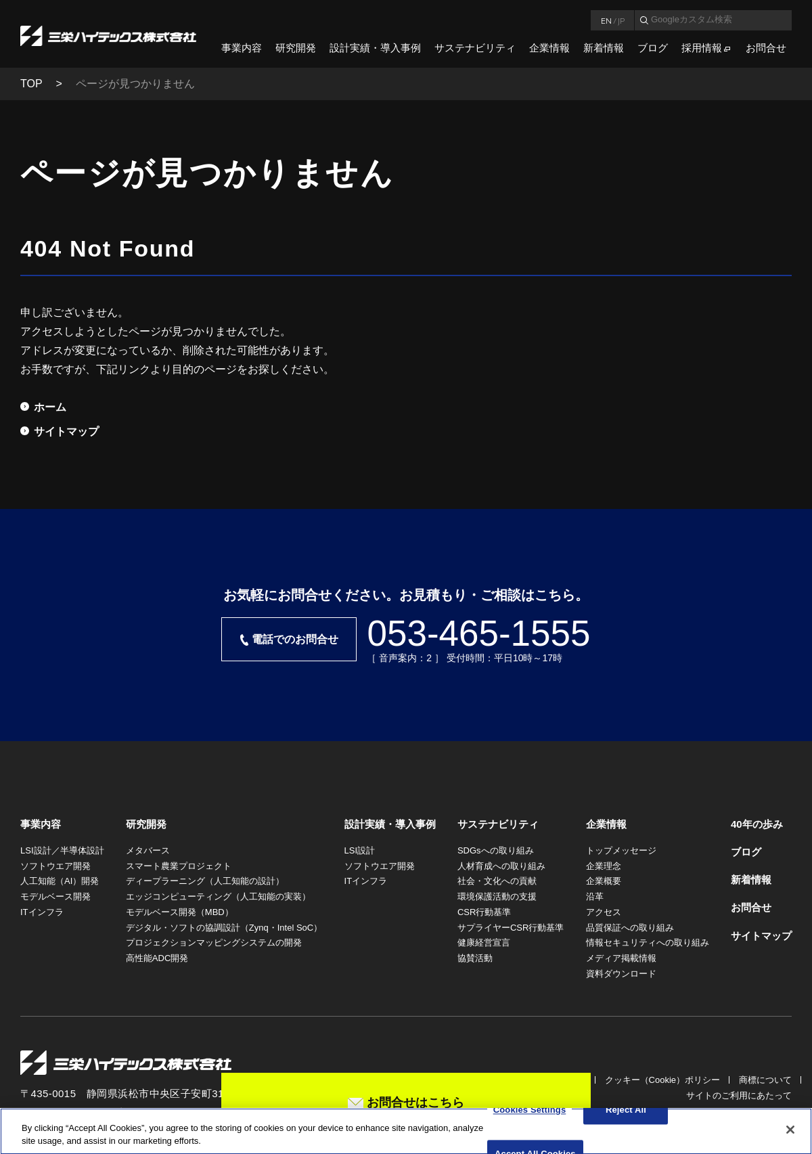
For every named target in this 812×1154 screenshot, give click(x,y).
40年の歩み (757, 824)
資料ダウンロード (621, 974)
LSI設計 (360, 850)
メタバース (148, 850)
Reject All (626, 1116)
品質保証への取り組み (630, 928)
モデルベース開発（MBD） (179, 912)
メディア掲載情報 (621, 958)
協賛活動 (475, 958)
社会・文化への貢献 (497, 881)
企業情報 (549, 47)
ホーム (50, 407)
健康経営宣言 (483, 942)
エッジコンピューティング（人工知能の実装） (218, 896)
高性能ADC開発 (157, 958)
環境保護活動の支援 (497, 896)
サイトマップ (66, 431)
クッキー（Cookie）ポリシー (662, 1080)
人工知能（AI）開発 (59, 881)
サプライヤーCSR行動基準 (510, 928)
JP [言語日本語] (621, 20)
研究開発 (295, 47)
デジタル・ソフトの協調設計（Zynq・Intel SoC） (224, 928)
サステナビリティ (475, 47)
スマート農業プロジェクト (178, 866)
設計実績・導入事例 (375, 47)
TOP (31, 83)
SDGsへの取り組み (495, 850)
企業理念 (603, 866)
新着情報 (603, 47)
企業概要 (603, 881)
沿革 (595, 896)
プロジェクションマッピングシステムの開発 (214, 942)
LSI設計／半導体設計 (62, 850)
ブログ (652, 47)
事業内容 (241, 47)
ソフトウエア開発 (55, 866)
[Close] (790, 1136)
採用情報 (701, 47)
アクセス (603, 912)
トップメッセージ (621, 850)
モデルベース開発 (55, 896)
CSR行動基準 (484, 912)
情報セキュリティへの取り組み (647, 942)
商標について (765, 1080)
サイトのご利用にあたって (739, 1095)
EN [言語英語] (606, 20)
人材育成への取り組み (501, 866)
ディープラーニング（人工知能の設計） (205, 881)
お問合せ (766, 47)
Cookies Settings (529, 1116)
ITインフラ (42, 912)
